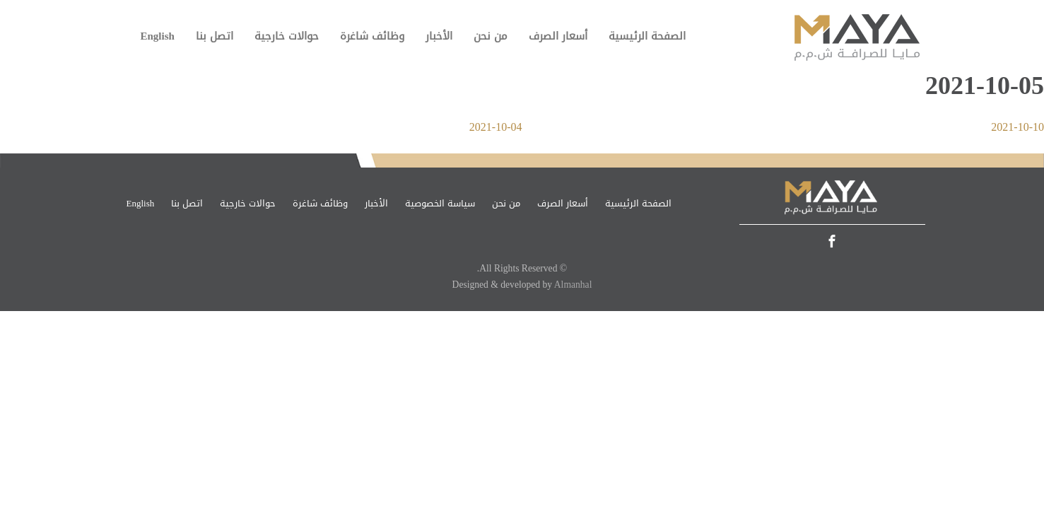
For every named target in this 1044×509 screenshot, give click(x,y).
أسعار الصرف (558, 36)
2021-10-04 (495, 127)
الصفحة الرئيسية (647, 36)
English (158, 36)
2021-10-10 (1017, 127)
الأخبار (439, 36)
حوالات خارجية (286, 36)
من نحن (491, 36)
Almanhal (573, 284)
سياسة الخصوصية (440, 203)
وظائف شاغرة (372, 36)
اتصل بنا (214, 36)
